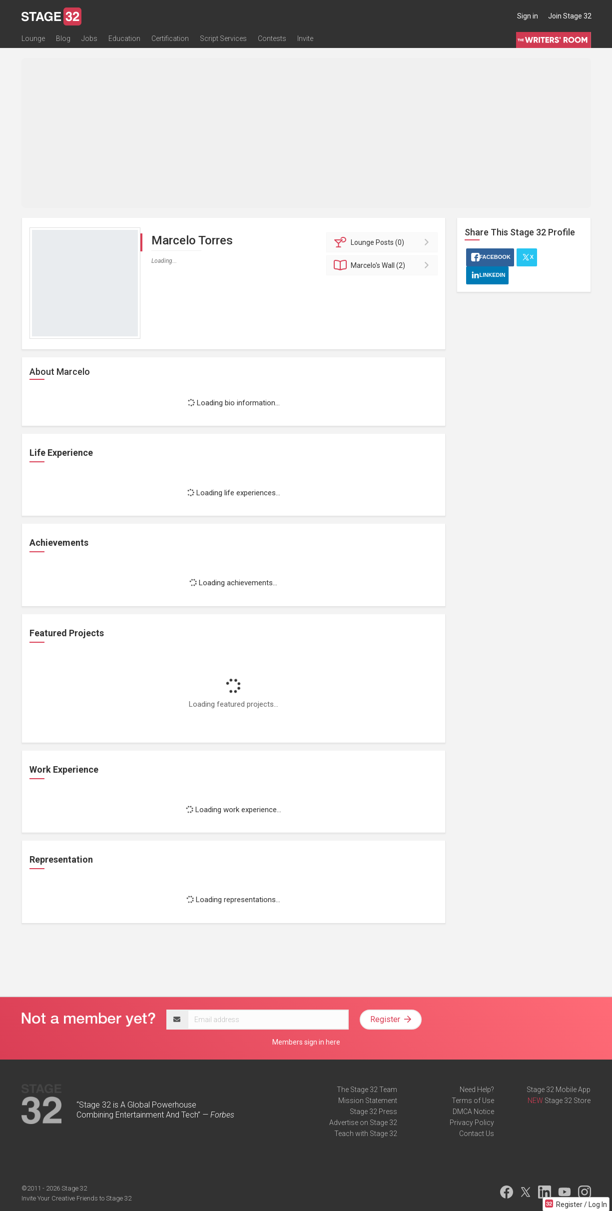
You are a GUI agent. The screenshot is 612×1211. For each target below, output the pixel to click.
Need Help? (477, 1090)
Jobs (89, 38)
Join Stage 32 (570, 16)
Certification (170, 38)
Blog (63, 38)
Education (124, 38)
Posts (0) (383, 242)
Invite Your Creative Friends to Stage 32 (76, 1198)
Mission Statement (367, 1101)
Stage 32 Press (373, 1112)
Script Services (223, 38)
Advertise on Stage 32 (363, 1123)
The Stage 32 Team (367, 1090)
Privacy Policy (472, 1123)
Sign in (527, 16)
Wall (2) (383, 265)
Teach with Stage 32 (365, 1134)
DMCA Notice (473, 1112)
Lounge (33, 38)
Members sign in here (306, 1042)
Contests (272, 38)
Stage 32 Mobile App (559, 1090)
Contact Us (476, 1134)
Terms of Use (473, 1101)
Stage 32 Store (568, 1101)
